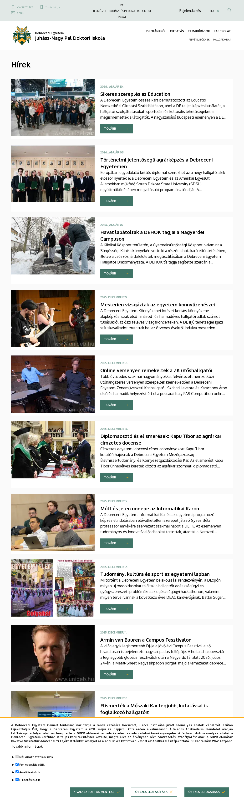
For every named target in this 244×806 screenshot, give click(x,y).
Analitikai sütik (29, 781)
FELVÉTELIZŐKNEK (198, 39)
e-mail (20, 12)
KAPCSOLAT (222, 31)
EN (217, 11)
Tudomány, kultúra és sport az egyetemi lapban (155, 574)
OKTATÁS (177, 31)
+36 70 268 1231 (25, 7)
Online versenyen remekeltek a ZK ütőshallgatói (156, 370)
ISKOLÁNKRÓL (156, 31)
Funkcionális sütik (32, 773)
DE (121, 5)
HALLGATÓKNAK (222, 39)
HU (212, 11)
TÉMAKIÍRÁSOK (199, 31)
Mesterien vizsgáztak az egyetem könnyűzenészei (157, 304)
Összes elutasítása (151, 800)
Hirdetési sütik (29, 788)
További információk (27, 755)
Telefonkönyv (53, 7)
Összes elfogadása (204, 800)
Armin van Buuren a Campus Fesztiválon (146, 640)
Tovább (110, 128)
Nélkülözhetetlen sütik (36, 765)
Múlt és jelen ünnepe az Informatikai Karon (149, 508)
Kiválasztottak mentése (94, 800)
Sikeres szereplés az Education (135, 94)
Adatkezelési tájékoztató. (171, 749)
